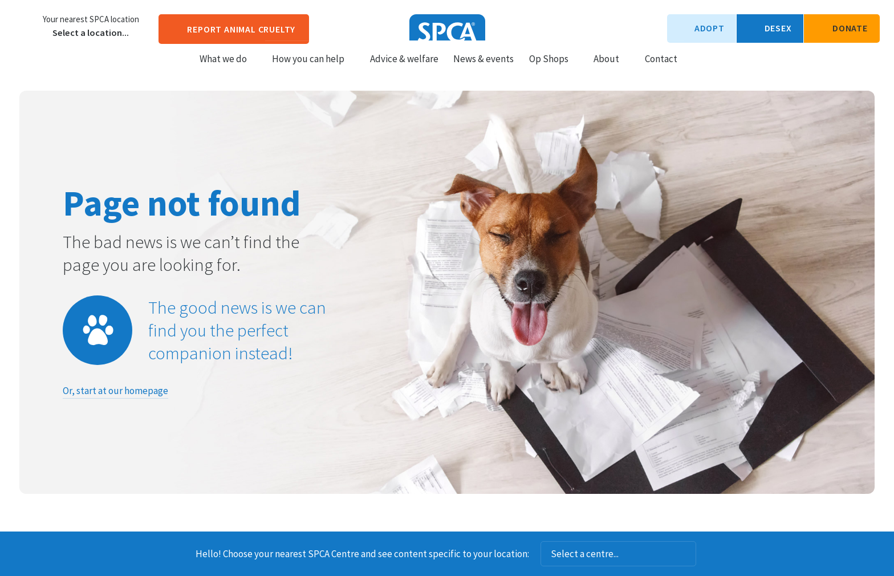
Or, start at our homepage (115, 390)
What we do (228, 69)
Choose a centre (25, 25)
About (611, 69)
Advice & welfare (404, 69)
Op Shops (554, 69)
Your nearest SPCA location (91, 19)
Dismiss (711, 553)
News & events (483, 69)
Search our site (695, 68)
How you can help (313, 69)
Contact (661, 69)
